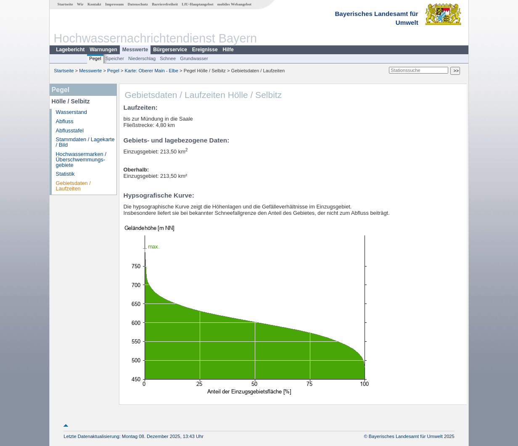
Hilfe (228, 50)
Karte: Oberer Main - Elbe (151, 70)
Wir (80, 4)
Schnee (168, 58)
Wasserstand (71, 112)
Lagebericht (70, 50)
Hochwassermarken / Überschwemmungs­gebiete (81, 159)
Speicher (115, 58)
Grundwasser (194, 58)
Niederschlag (142, 58)
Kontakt (94, 4)
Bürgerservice (170, 50)
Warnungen (103, 50)
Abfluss (65, 121)
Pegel (95, 58)
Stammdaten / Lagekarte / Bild (85, 142)
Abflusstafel (70, 130)
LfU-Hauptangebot (197, 4)
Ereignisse (205, 50)
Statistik (65, 174)
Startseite (65, 4)
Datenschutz (137, 4)
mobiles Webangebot (234, 4)
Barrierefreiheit (165, 4)
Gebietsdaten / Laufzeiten (73, 186)
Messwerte (135, 50)
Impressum (114, 4)
